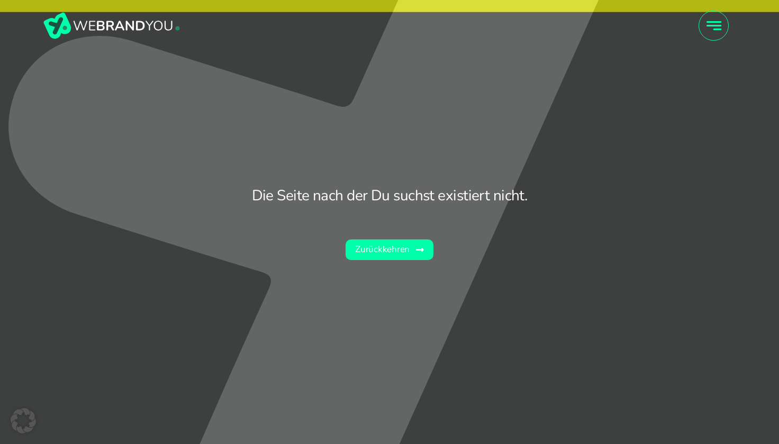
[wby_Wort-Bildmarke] (111, 16)
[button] (23, 420)
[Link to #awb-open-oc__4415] (714, 26)
